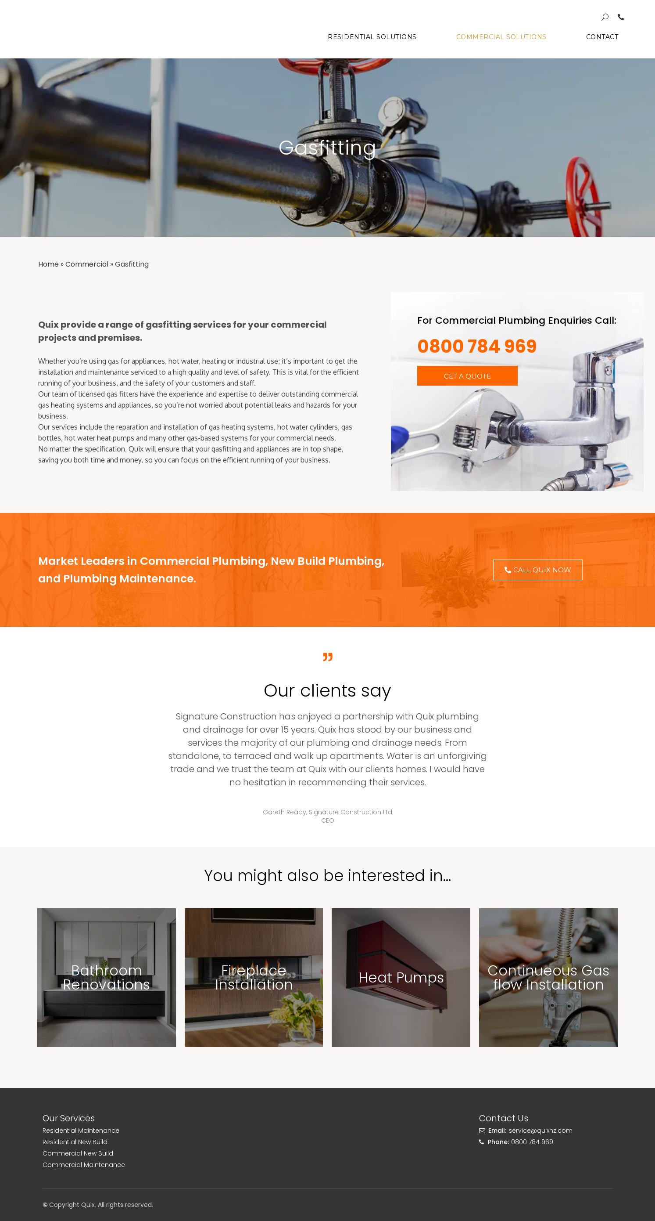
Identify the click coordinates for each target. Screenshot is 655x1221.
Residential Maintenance (81, 1130)
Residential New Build (75, 1142)
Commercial (86, 264)
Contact (593, 37)
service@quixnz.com (540, 1130)
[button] (467, 376)
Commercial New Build (78, 1153)
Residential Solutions (363, 37)
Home (48, 264)
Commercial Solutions (492, 37)
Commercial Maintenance (84, 1164)
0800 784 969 (477, 346)
